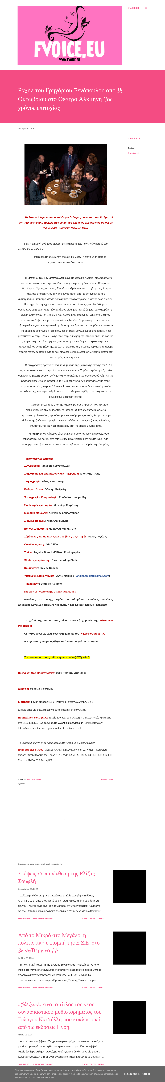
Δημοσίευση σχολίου (43, 918)
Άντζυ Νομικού (133, 153)
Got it (146, 1074)
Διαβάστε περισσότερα (93, 918)
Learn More (132, 1074)
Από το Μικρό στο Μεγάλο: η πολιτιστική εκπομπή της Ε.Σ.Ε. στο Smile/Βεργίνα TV (59, 943)
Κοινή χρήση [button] (134, 138)
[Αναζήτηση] (133, 8)
